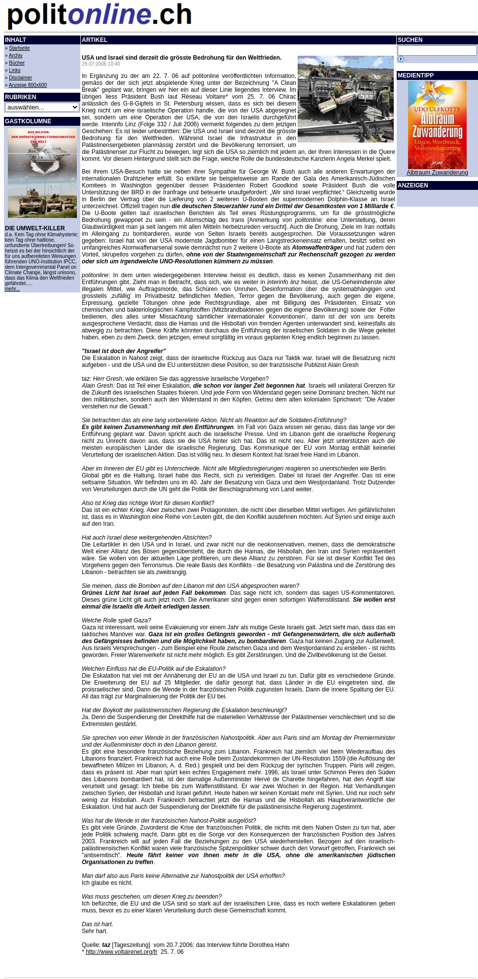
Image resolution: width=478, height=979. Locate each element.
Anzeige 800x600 (28, 85)
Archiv (16, 55)
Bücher (17, 63)
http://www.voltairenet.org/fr (121, 951)
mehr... (12, 288)
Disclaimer (20, 77)
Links (14, 70)
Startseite (19, 48)
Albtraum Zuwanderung (437, 172)
